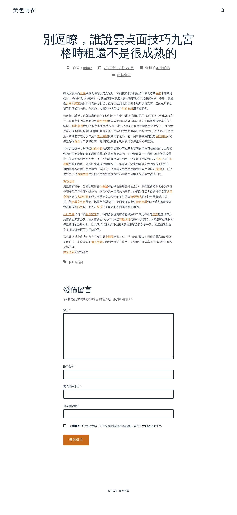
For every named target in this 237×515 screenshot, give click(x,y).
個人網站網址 (71, 406)
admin (87, 67)
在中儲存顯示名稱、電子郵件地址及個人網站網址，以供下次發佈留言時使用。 (117, 426)
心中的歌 (163, 67)
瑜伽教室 (82, 174)
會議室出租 (79, 202)
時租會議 (127, 108)
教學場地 (68, 181)
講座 (158, 169)
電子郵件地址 (72, 386)
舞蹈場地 (161, 136)
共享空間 (91, 214)
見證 (159, 159)
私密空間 (82, 197)
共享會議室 (73, 103)
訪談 (80, 207)
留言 (66, 310)
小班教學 (68, 214)
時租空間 (102, 121)
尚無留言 (124, 75)
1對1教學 (77, 126)
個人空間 (102, 136)
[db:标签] (76, 262)
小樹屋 (104, 186)
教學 (83, 93)
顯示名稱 (69, 366)
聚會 (77, 141)
